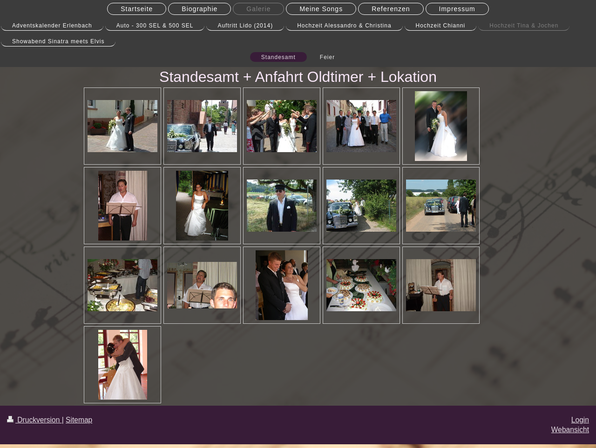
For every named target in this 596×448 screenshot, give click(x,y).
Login (580, 420)
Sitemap (79, 420)
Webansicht (570, 430)
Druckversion (34, 420)
